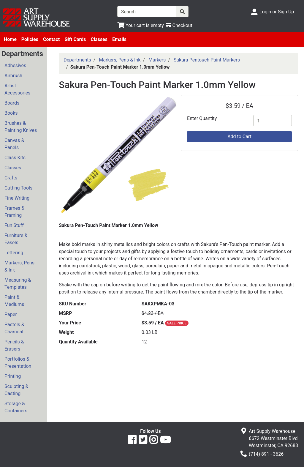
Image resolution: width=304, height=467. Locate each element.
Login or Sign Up (276, 12)
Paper (10, 314)
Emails (119, 39)
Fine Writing (16, 198)
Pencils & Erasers (14, 345)
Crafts (10, 178)
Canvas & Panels (14, 144)
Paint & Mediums (14, 300)
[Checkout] (179, 25)
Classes (99, 39)
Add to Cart (239, 136)
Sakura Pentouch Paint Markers (207, 60)
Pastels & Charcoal (14, 328)
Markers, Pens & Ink (19, 266)
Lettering (13, 252)
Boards (11, 103)
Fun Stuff (14, 225)
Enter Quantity (202, 118)
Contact (51, 39)
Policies (29, 39)
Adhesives (15, 65)
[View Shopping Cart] (140, 25)
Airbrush (13, 75)
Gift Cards (75, 39)
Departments (77, 60)
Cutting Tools (18, 188)
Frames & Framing (14, 211)
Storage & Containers (15, 407)
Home (10, 39)
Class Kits (15, 157)
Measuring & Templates (17, 283)
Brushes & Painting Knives (20, 126)
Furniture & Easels (15, 239)
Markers (157, 60)
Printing (12, 376)
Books (11, 113)
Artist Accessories (17, 89)
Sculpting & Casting (16, 390)
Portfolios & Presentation (17, 362)
